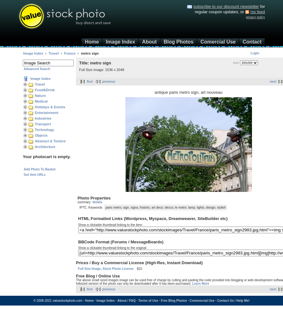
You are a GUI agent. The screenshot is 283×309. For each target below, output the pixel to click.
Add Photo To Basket (39, 169)
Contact (251, 42)
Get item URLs (35, 174)
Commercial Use (202, 300)
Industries (43, 118)
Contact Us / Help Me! (233, 300)
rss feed (257, 11)
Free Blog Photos (174, 300)
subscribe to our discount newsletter (226, 6)
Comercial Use (218, 42)
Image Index (120, 42)
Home (92, 42)
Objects (41, 135)
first (90, 81)
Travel (54, 53)
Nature (40, 96)
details (97, 202)
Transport (43, 124)
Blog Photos (178, 42)
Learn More (200, 283)
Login (255, 53)
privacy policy (255, 17)
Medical (41, 101)
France (70, 53)
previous (109, 81)
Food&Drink (45, 90)
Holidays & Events (50, 107)
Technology (44, 130)
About (149, 42)
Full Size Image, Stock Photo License (106, 268)
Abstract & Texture (50, 141)
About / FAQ (126, 300)
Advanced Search (37, 69)
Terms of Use (148, 300)
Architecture (45, 147)
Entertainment (46, 113)
